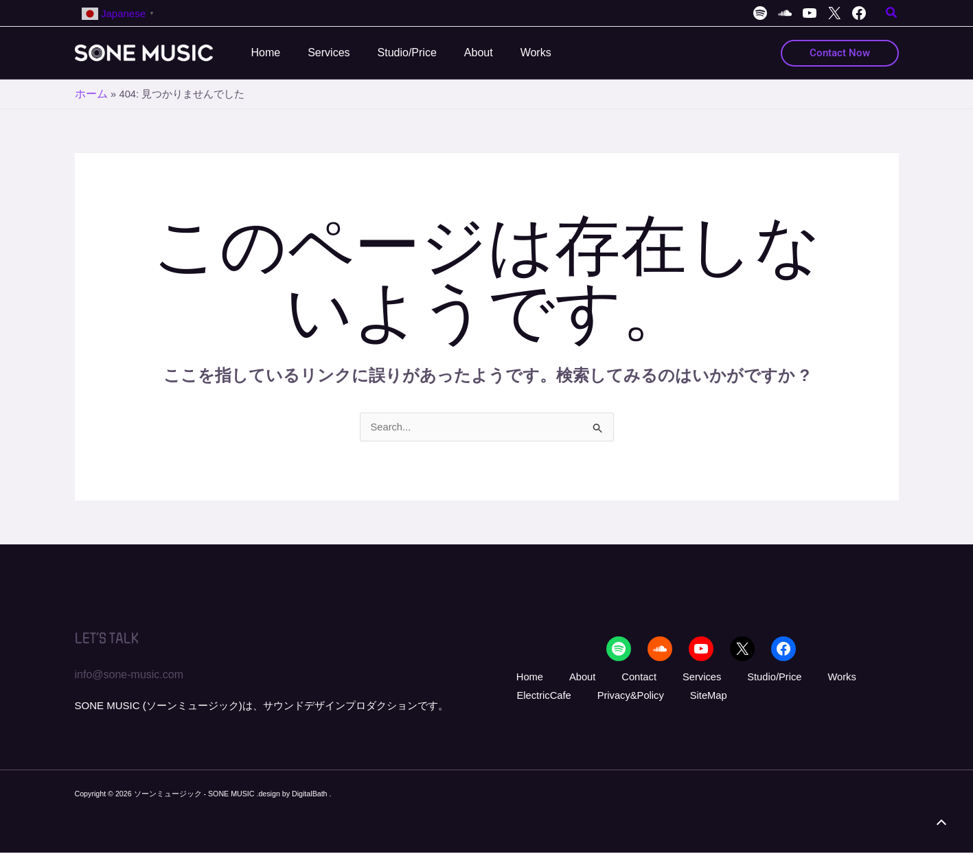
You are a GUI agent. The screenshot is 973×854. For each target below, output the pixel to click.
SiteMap (613, 698)
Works (771, 677)
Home (519, 677)
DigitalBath (311, 795)
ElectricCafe (827, 677)
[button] (892, 14)
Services (653, 677)
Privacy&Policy (546, 698)
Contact (602, 677)
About (558, 677)
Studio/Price (715, 677)
